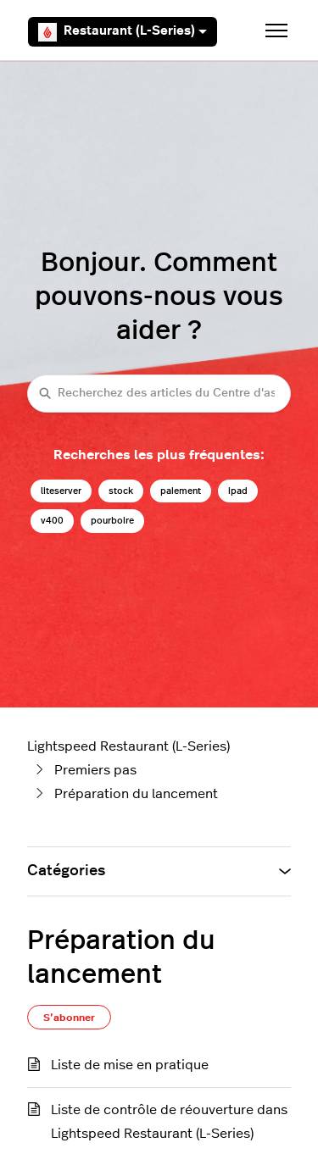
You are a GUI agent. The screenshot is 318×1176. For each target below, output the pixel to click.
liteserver (61, 491)
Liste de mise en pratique (130, 1065)
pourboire (112, 520)
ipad (238, 491)
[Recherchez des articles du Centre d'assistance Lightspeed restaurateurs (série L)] (159, 393)
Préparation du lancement (136, 794)
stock (121, 491)
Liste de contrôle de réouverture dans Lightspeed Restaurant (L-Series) (169, 1121)
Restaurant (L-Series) (122, 32)
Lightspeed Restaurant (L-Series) (128, 746)
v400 (52, 520)
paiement (180, 491)
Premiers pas (95, 770)
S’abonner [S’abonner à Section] (69, 1017)
